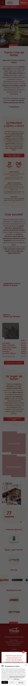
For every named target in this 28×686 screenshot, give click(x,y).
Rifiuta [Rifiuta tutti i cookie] (12, 682)
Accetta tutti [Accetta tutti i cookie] (5, 682)
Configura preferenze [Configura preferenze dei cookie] (21, 683)
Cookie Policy (16, 679)
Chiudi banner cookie (25, 665)
